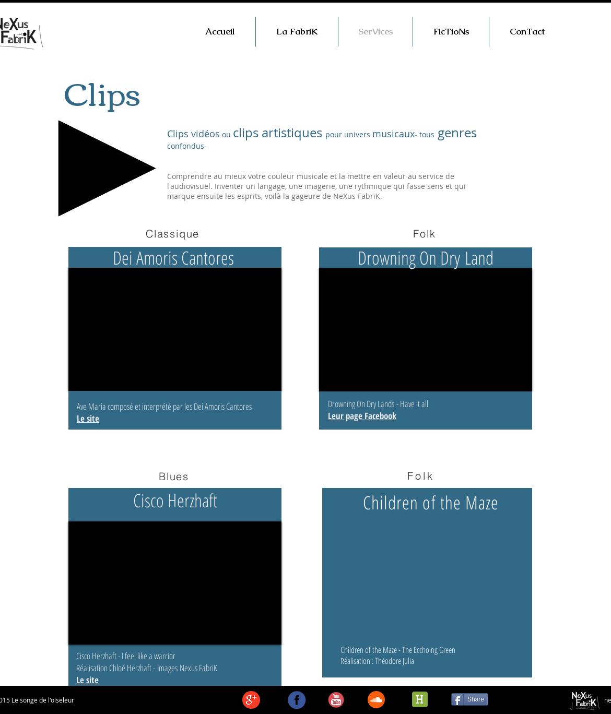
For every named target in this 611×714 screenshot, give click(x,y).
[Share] (469, 699)
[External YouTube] (174, 329)
